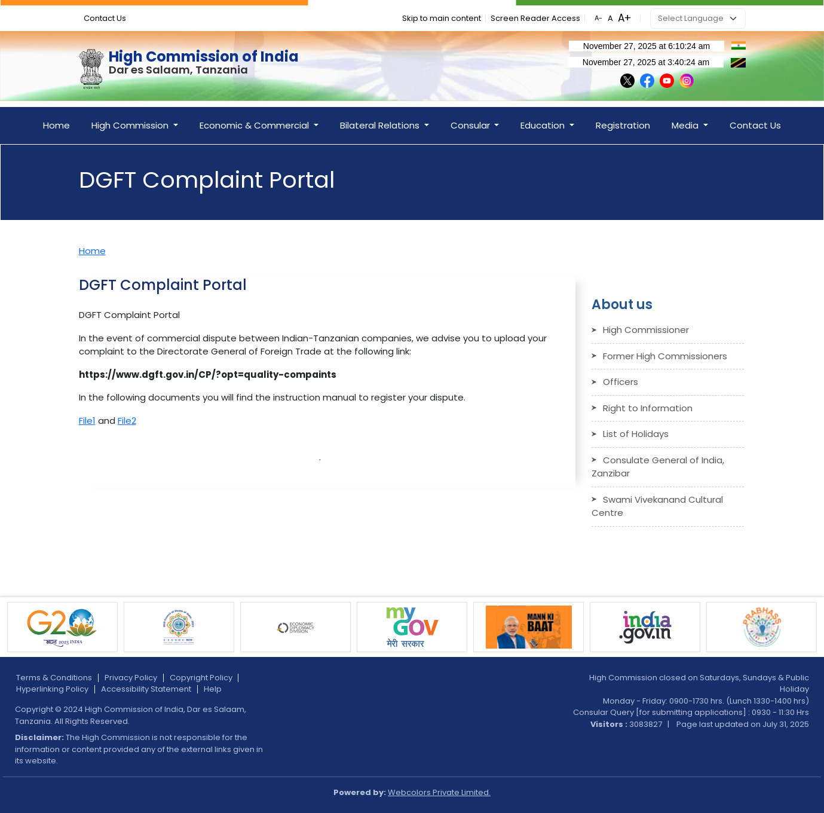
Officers (620, 381)
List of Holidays (636, 433)
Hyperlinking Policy (52, 689)
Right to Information (648, 408)
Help (213, 689)
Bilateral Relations (381, 125)
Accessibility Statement (146, 689)
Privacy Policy (131, 677)
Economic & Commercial (255, 125)
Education (543, 125)
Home (56, 125)
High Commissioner (646, 329)
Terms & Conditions (54, 677)
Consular (471, 125)
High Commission (131, 125)
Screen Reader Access (535, 18)
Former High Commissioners (665, 356)
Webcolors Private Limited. (439, 792)
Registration (623, 125)
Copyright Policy (201, 677)
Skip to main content (441, 18)
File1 (87, 420)
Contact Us (105, 18)
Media (686, 125)
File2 (127, 420)
